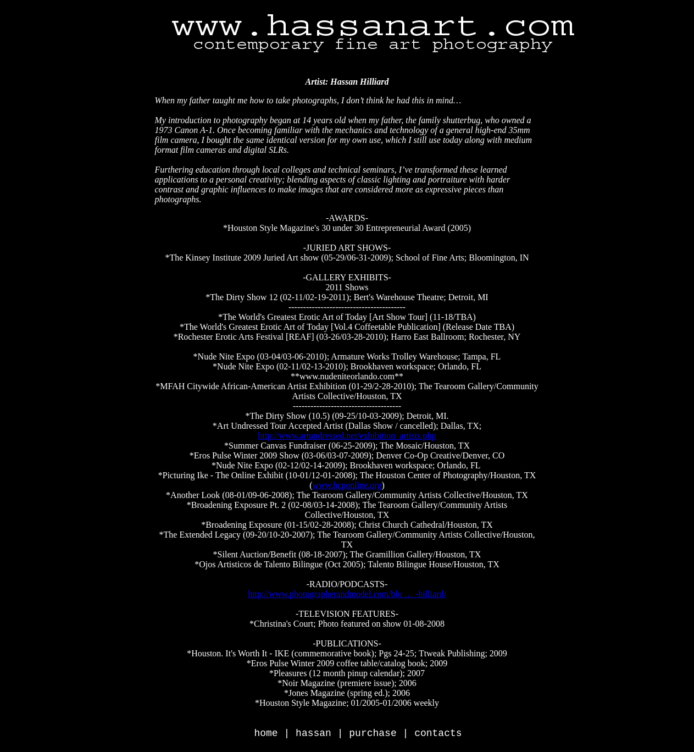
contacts (438, 733)
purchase (372, 733)
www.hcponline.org (347, 485)
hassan (313, 733)
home (265, 733)
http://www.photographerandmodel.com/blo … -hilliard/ (347, 594)
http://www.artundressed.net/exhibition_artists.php (347, 435)
